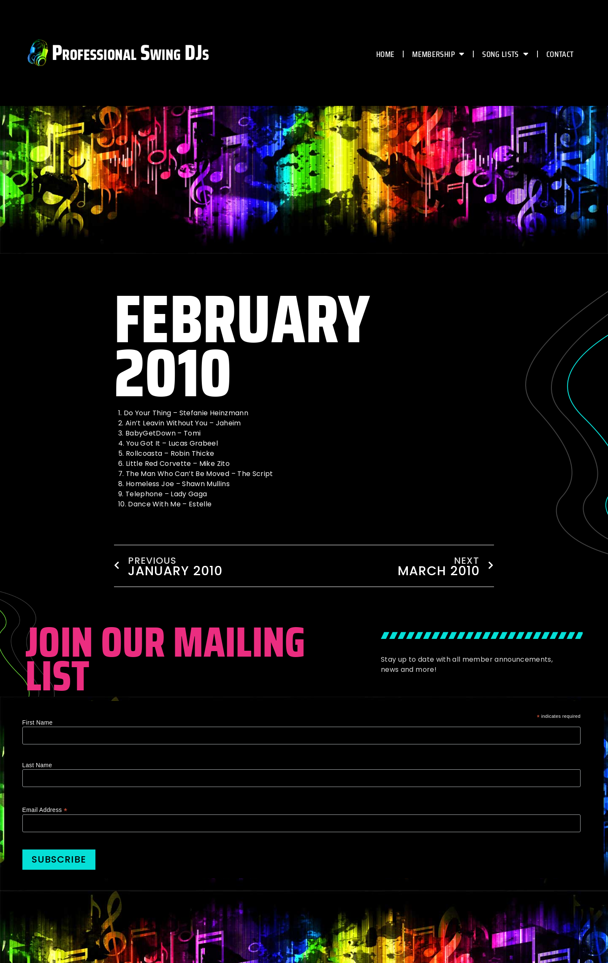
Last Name (37, 765)
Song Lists (505, 54)
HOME (385, 54)
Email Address (45, 809)
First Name (37, 722)
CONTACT (559, 54)
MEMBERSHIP (438, 54)
